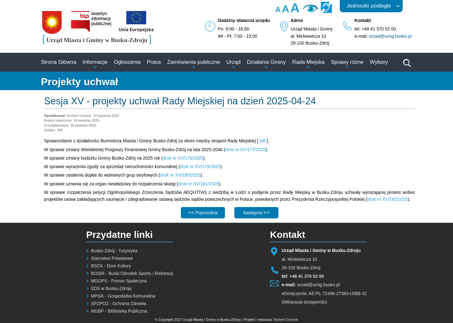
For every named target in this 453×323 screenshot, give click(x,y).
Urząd (233, 62)
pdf (263, 140)
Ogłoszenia (127, 62)
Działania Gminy (266, 62)
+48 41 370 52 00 (306, 276)
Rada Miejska (308, 62)
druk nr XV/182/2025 (387, 199)
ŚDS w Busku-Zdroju (111, 288)
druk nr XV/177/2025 (245, 149)
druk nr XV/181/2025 (198, 183)
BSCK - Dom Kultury (111, 265)
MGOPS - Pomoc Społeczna (119, 280)
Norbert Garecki (286, 319)
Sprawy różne (347, 62)
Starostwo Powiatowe (112, 258)
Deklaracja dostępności (304, 301)
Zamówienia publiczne (193, 62)
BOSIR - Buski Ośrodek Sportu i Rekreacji (132, 273)
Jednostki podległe (369, 6)
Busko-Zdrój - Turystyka (114, 250)
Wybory (379, 62)
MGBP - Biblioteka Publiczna (119, 311)
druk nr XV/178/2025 (183, 158)
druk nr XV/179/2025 (200, 166)
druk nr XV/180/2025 (180, 175)
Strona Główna (58, 62)
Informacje (94, 62)
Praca (154, 62)
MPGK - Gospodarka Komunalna (123, 295)
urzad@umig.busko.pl (390, 36)
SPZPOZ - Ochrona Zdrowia (118, 303)
